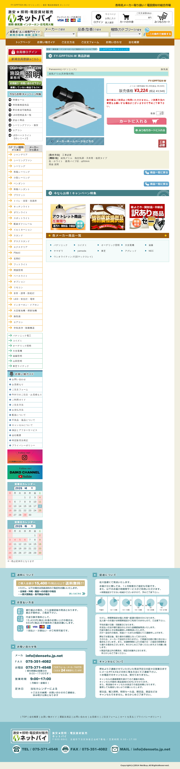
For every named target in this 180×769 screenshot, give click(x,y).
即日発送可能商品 (22, 110)
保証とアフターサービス (24, 430)
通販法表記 (65, 717)
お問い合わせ (19, 379)
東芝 (103, 251)
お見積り (94, 717)
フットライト (21, 264)
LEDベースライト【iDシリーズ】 (22, 137)
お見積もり (18, 384)
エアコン (17, 130)
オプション (19, 281)
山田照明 (17, 361)
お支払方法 (18, 410)
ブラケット (19, 195)
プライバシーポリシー (23, 445)
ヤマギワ (58, 251)
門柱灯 (17, 253)
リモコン (18, 287)
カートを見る (127, 717)
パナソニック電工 (22, 335)
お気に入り (110, 18)
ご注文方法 (18, 405)
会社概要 (16, 435)
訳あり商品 (18, 120)
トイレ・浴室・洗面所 (25, 201)
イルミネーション (23, 229)
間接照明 (18, 270)
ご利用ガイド (19, 400)
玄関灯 (17, 258)
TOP (24, 717)
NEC (151, 251)
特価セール (18, 100)
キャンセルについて (22, 425)
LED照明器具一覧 (22, 115)
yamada (82, 251)
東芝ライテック (21, 366)
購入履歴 (109, 22)
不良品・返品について (23, 420)
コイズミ (82, 245)
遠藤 (151, 245)
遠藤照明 (17, 356)
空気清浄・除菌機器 (24, 328)
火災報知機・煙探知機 (25, 310)
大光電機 (129, 245)
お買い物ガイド (49, 717)
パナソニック (61, 245)
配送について (19, 415)
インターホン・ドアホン (26, 305)
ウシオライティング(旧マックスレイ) (73, 256)
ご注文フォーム (20, 389)
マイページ (110, 14)
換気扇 (17, 316)
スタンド (18, 235)
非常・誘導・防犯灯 (24, 293)
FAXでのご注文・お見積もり (27, 394)
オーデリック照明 (110, 245)
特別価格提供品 (21, 105)
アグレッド (131, 251)
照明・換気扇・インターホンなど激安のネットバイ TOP (72, 49)
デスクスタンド (22, 241)
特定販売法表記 (20, 440)
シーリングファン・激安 (25, 125)
